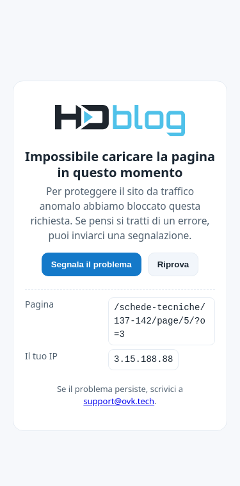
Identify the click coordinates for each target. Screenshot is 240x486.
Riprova (173, 264)
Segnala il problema (91, 264)
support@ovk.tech (118, 401)
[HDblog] (120, 119)
